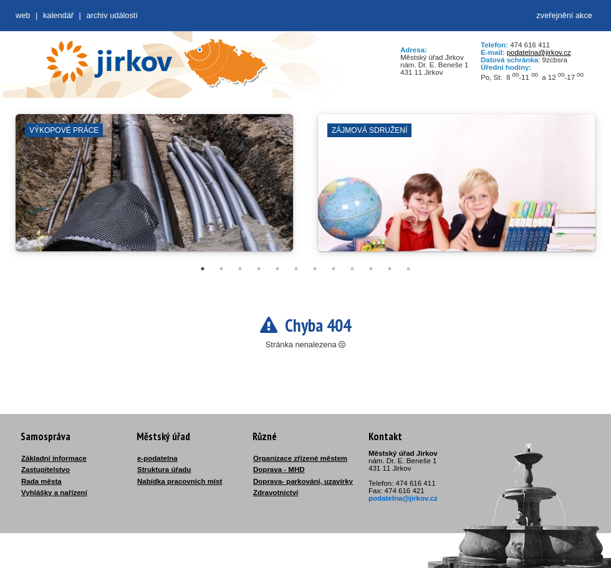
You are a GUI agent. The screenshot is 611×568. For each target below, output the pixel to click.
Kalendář (58, 15)
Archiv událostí (112, 15)
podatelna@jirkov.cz (539, 52)
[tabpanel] (154, 189)
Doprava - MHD (279, 469)
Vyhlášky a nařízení (54, 492)
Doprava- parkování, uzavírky (303, 481)
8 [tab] (333, 268)
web (23, 15)
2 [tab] (221, 268)
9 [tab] (352, 268)
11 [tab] (389, 268)
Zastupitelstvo (45, 469)
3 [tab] (240, 268)
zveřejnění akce (564, 15)
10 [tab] (371, 268)
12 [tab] (408, 268)
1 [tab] (202, 268)
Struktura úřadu (164, 469)
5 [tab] (277, 268)
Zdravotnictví (275, 492)
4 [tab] (259, 268)
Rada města (41, 481)
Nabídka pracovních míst (179, 481)
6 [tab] (296, 268)
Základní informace (54, 458)
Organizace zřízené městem (300, 458)
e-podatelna (157, 458)
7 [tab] (315, 268)
